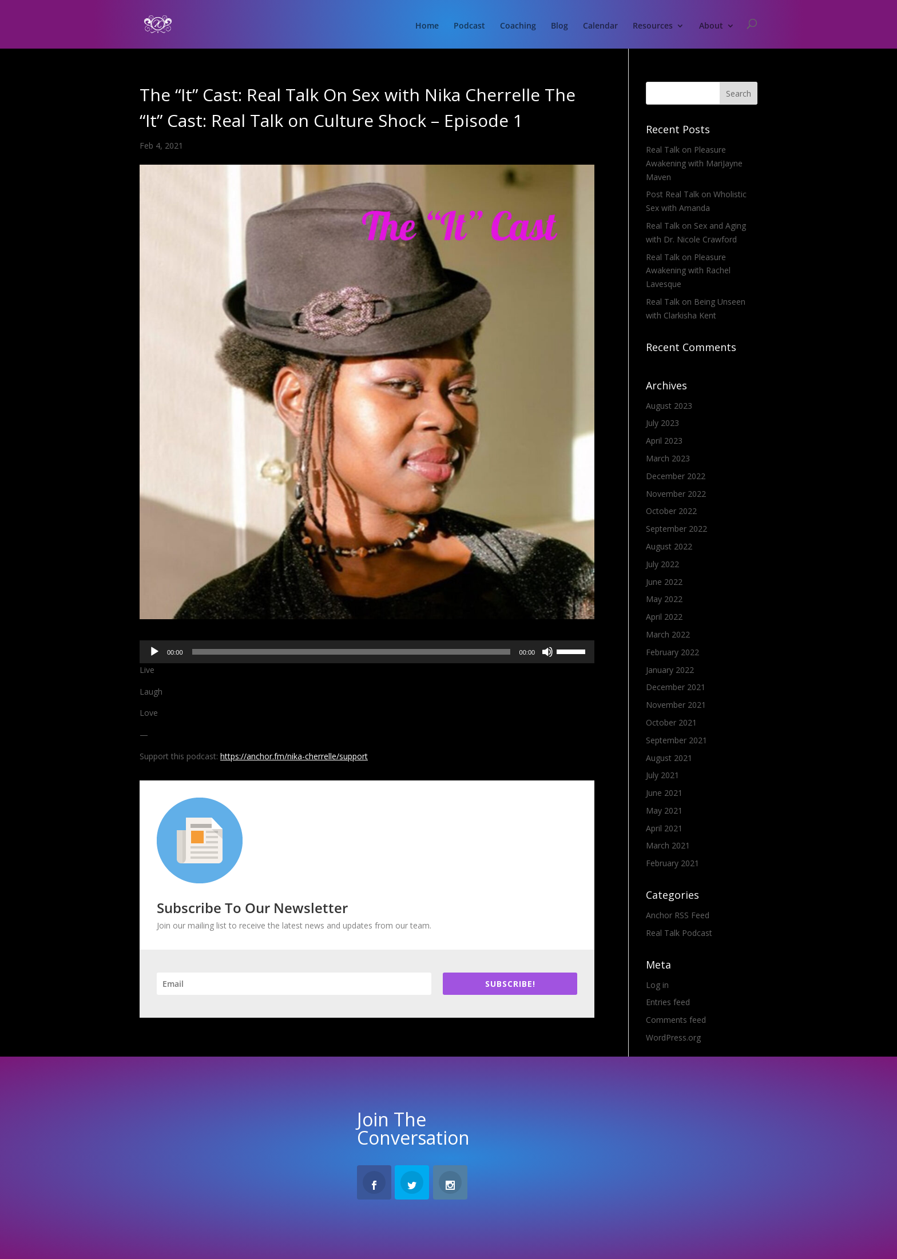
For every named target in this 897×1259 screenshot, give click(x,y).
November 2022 (676, 493)
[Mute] (547, 652)
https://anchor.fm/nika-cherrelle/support (294, 756)
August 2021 (669, 757)
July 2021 (662, 775)
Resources (653, 26)
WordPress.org (673, 1037)
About (711, 26)
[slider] (351, 652)
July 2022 (662, 564)
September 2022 (676, 528)
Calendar (600, 26)
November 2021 (676, 704)
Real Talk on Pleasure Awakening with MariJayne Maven (694, 163)
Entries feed (668, 1002)
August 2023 (669, 405)
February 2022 (672, 652)
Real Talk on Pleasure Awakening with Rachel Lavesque (688, 271)
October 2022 (671, 510)
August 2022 (669, 546)
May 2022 (664, 598)
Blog (559, 26)
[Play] (154, 652)
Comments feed (676, 1019)
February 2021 (672, 863)
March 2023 (668, 458)
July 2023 (662, 422)
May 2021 (664, 810)
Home (427, 26)
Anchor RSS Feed (677, 915)
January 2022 (670, 669)
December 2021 (675, 687)
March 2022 (668, 634)
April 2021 (664, 828)
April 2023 (664, 440)
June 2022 (664, 581)
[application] (367, 651)
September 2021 (676, 740)
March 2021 (668, 845)
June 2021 (664, 792)
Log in (657, 984)
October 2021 (671, 722)
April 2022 (664, 616)
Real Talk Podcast (679, 932)
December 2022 (675, 476)
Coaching (518, 26)
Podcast (469, 26)
